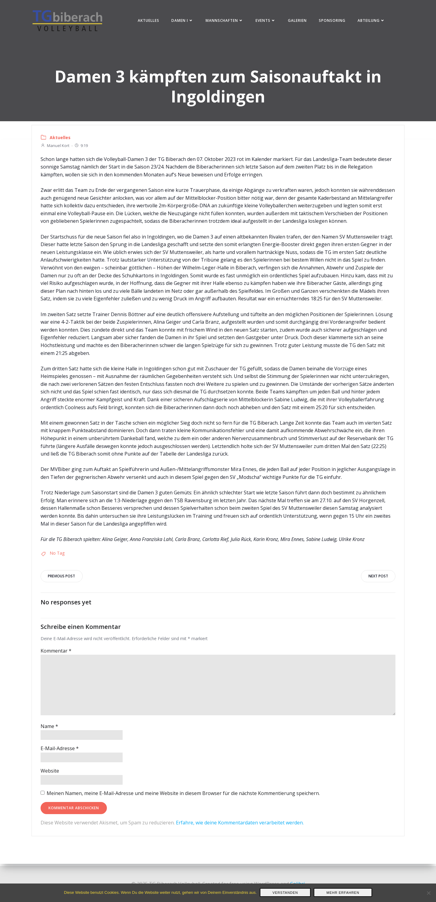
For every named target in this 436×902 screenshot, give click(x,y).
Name (49, 728)
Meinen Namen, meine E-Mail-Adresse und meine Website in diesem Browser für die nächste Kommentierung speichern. (183, 795)
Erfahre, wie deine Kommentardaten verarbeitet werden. (240, 825)
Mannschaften (225, 21)
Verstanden (285, 892)
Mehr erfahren (342, 892)
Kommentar (56, 653)
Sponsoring (332, 21)
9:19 (81, 147)
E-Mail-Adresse (60, 751)
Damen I (183, 21)
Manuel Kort (55, 147)
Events (266, 21)
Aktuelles (149, 21)
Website (50, 773)
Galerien (298, 21)
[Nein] (428, 893)
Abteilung (372, 21)
